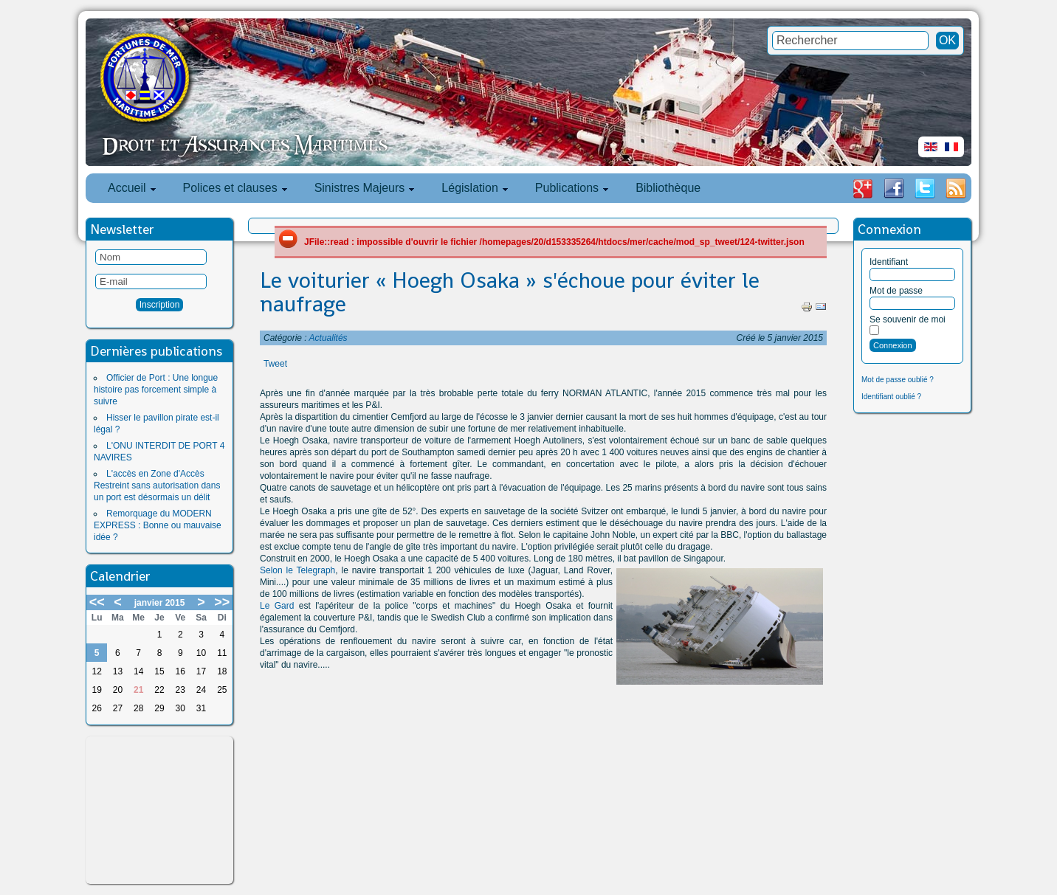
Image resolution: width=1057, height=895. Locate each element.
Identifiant (889, 262)
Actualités (328, 338)
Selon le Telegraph (297, 570)
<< (97, 602)
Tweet (275, 364)
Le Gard (277, 606)
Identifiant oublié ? (891, 397)
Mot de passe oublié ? (897, 380)
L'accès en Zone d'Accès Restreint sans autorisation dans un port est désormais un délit (157, 485)
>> (222, 602)
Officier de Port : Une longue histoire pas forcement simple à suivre (156, 390)
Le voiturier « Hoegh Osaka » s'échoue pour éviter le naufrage (510, 292)
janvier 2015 (159, 603)
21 (138, 690)
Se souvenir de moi (908, 319)
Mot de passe (896, 291)
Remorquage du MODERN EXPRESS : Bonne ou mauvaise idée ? (157, 525)
